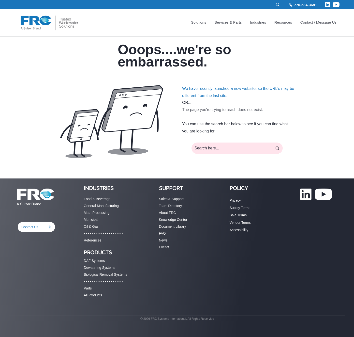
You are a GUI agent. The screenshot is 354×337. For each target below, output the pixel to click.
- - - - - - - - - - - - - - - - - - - (103, 233)
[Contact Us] (36, 227)
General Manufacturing (101, 206)
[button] (198, 23)
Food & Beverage (97, 199)
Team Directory (170, 206)
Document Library (172, 226)
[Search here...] (229, 148)
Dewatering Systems (99, 268)
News (163, 240)
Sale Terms (238, 215)
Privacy (235, 200)
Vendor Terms (240, 223)
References (93, 240)
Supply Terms (240, 208)
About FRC (167, 213)
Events (164, 247)
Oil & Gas (91, 226)
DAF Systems (94, 261)
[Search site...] (251, 5)
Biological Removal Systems (105, 274)
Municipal (91, 220)
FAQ (162, 233)
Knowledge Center (173, 220)
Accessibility (239, 230)
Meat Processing (96, 213)
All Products (93, 295)
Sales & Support (171, 199)
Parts (88, 288)
